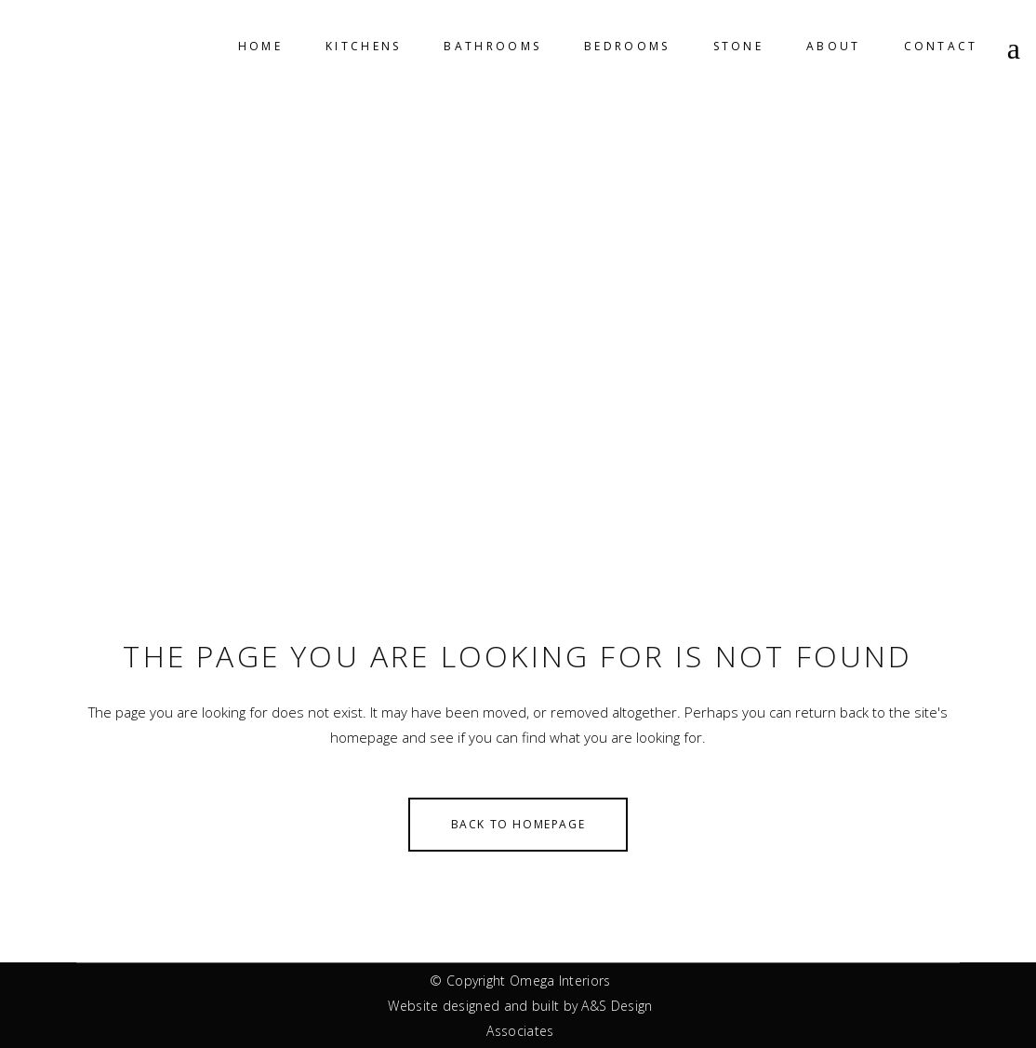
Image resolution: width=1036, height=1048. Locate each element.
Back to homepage (518, 824)
